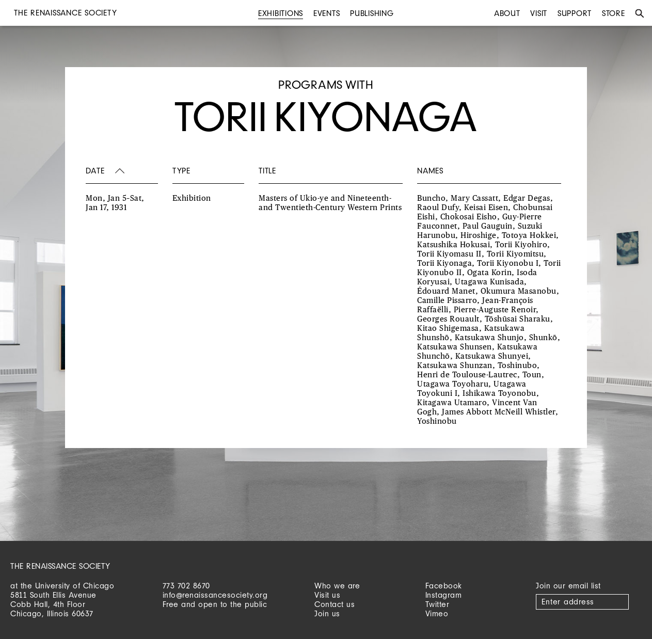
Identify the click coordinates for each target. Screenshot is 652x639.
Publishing (372, 13)
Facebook (443, 585)
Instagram (443, 595)
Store (613, 13)
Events (326, 13)
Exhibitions (280, 13)
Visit (538, 13)
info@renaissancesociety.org (215, 595)
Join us (327, 613)
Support (575, 13)
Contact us (334, 604)
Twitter (437, 604)
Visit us (327, 595)
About (507, 13)
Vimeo (437, 613)
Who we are (337, 585)
